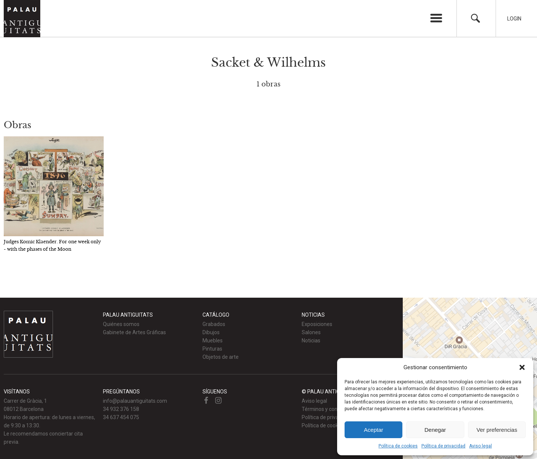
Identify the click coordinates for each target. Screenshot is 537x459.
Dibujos (211, 332)
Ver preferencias (497, 430)
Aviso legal (480, 446)
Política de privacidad (443, 446)
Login (514, 19)
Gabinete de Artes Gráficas (134, 332)
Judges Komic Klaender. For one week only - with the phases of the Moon (52, 245)
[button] (522, 367)
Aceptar (373, 430)
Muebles (212, 341)
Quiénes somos (121, 324)
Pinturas (212, 349)
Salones (311, 332)
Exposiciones (317, 324)
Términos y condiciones (329, 409)
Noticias (311, 341)
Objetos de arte (220, 357)
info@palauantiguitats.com (135, 401)
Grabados (213, 324)
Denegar (435, 430)
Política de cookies (398, 446)
